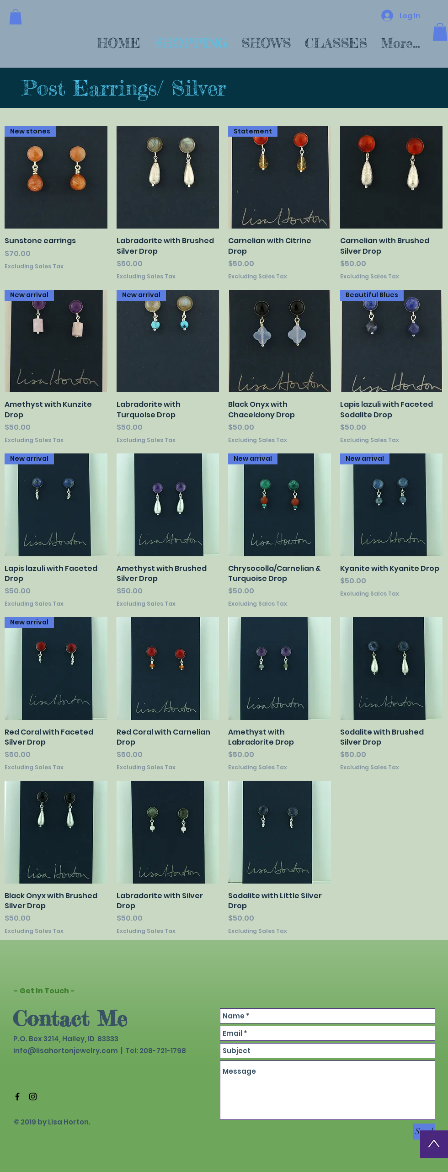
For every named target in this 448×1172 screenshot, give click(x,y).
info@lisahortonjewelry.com (65, 1050)
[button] (15, 16)
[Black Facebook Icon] (17, 1097)
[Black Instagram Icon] (33, 1097)
